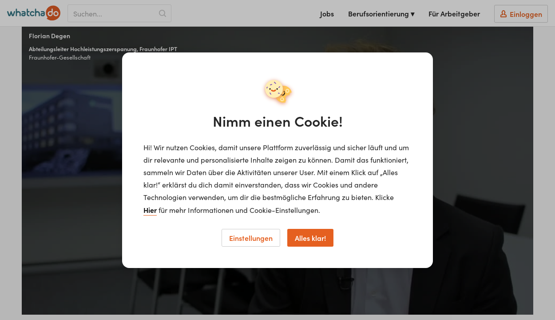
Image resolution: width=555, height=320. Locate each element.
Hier (150, 210)
